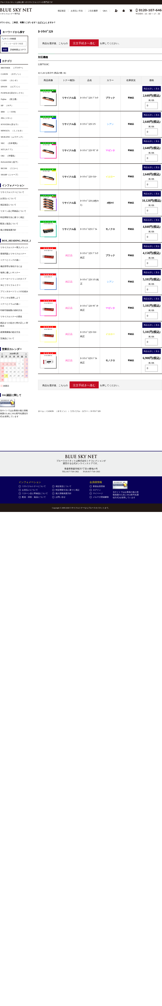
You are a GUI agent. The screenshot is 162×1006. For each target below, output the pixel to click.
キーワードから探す (13, 32)
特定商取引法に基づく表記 (12, 217)
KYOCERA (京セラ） (10, 124)
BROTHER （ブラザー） (12, 68)
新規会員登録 (99, 486)
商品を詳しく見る (152, 88)
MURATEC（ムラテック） (12, 137)
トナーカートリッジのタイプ (13, 279)
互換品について (7, 338)
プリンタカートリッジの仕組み (14, 291)
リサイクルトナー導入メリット (14, 247)
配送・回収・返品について (34, 497)
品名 (89, 80)
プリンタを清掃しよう (10, 298)
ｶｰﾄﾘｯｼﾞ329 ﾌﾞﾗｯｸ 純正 (89, 255)
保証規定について (8, 205)
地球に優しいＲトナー (10, 272)
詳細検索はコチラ (18, 49)
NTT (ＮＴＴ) (6, 149)
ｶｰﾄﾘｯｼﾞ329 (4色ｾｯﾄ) (89, 203)
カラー (110, 80)
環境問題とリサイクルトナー (13, 254)
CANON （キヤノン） (57, 411)
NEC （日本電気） (10, 143)
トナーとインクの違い (10, 260)
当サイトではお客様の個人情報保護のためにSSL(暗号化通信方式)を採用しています (14, 413)
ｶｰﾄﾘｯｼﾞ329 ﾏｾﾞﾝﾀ (89, 150)
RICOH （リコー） (10, 168)
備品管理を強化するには (11, 266)
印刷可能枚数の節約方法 (11, 310)
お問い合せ (60, 497)
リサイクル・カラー (79, 411)
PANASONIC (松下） (10, 162)
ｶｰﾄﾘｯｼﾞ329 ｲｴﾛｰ (88, 176)
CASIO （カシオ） (10, 80)
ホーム (41, 411)
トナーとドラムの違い (10, 304)
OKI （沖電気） (8, 156)
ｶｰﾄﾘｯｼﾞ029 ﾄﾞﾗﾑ (88, 229)
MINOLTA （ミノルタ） (12, 131)
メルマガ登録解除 (101, 497)
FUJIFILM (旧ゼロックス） (13, 93)
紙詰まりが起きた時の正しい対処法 (14, 324)
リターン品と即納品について (13, 211)
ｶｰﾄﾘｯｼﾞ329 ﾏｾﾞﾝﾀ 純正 (89, 308)
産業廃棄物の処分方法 (10, 332)
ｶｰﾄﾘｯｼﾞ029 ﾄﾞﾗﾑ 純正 (88, 360)
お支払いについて (8, 198)
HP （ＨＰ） (7, 105)
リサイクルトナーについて (12, 192)
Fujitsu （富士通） (9, 99)
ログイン (42, 22)
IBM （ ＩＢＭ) (8, 112)
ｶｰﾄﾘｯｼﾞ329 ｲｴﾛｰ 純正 (88, 334)
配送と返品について (9, 223)
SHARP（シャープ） (10, 175)
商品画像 (48, 80)
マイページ (98, 493)
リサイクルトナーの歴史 (11, 316)
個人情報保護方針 (8, 230)
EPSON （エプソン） (11, 87)
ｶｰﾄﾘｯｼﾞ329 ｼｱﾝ (88, 124)
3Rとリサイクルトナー (10, 285)
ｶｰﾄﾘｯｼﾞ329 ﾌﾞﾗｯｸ (89, 98)
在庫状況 (131, 80)
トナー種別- (69, 80)
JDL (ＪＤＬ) (6, 118)
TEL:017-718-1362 (70, 471)
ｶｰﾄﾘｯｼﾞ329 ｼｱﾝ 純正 (89, 281)
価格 (151, 80)
